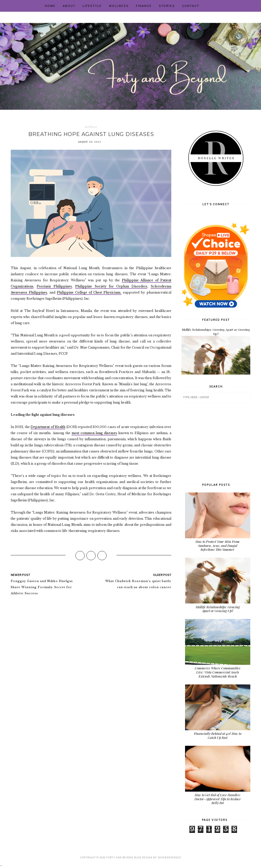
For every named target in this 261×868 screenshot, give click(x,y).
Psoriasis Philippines (54, 286)
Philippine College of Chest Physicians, (89, 292)
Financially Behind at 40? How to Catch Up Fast (217, 735)
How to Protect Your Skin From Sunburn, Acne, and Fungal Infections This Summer (217, 545)
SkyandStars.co (169, 857)
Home (50, 6)
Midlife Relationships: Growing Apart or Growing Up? (216, 331)
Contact (190, 6)
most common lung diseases (94, 433)
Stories (167, 6)
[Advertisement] (215, 442)
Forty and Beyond (119, 857)
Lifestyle (92, 6)
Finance (144, 6)
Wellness (119, 6)
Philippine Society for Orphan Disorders (111, 286)
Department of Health (48, 427)
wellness (91, 127)
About (69, 6)
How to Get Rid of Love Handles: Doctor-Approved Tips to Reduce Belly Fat (217, 799)
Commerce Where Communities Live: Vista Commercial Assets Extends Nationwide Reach (217, 672)
